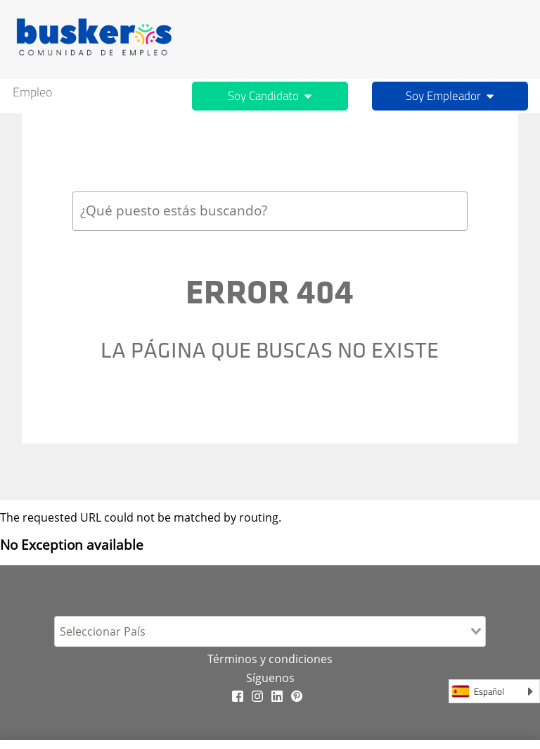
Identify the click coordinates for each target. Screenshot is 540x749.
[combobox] (270, 210)
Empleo (32, 91)
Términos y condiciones (270, 659)
